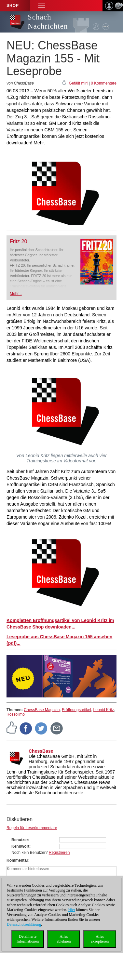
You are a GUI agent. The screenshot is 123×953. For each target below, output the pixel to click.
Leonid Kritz (103, 710)
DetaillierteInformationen (28, 939)
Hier (71, 909)
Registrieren (59, 852)
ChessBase (41, 751)
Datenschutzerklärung (24, 924)
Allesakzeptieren (100, 939)
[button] (41, 5)
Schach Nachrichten (48, 21)
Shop (13, 5)
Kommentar (17, 860)
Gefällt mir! (78, 83)
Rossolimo (16, 714)
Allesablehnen (64, 939)
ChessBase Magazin (42, 710)
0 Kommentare (103, 83)
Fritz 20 (18, 241)
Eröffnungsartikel (76, 710)
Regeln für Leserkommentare (32, 828)
